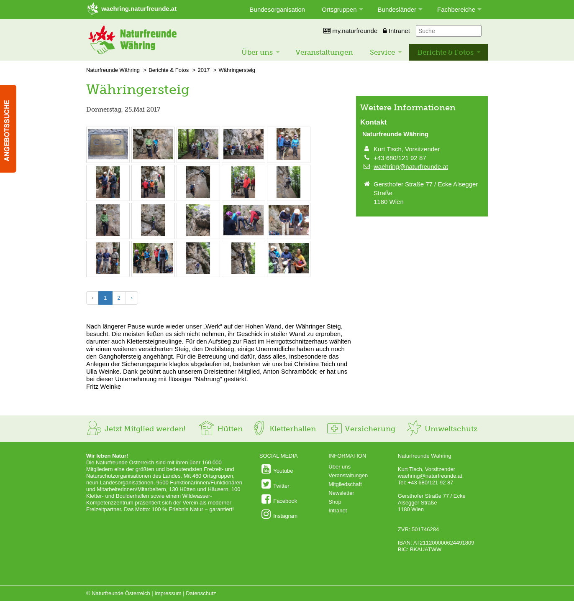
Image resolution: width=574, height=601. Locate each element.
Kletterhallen (283, 428)
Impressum (167, 593)
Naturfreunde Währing (113, 70)
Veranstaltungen (324, 52)
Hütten (220, 428)
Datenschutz (201, 593)
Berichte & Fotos (446, 52)
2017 (203, 70)
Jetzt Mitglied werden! (135, 428)
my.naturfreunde (350, 30)
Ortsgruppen (339, 9)
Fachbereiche (456, 9)
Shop (334, 502)
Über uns (257, 52)
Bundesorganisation (277, 9)
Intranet (396, 30)
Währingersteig (237, 70)
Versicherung (360, 428)
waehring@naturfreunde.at (411, 166)
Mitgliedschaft (344, 484)
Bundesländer (397, 9)
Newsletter (341, 493)
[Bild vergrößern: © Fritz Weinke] (108, 158)
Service (382, 52)
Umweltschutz (441, 428)
